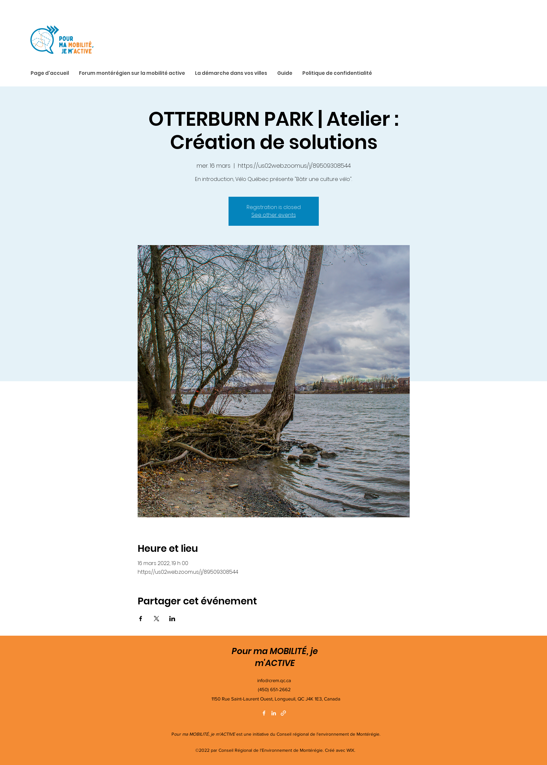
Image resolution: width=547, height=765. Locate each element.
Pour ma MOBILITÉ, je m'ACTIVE (275, 657)
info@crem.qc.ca (274, 680)
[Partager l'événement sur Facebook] (141, 618)
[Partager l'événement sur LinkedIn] (172, 618)
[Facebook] (264, 713)
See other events (273, 215)
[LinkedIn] (273, 713)
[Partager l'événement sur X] (156, 618)
